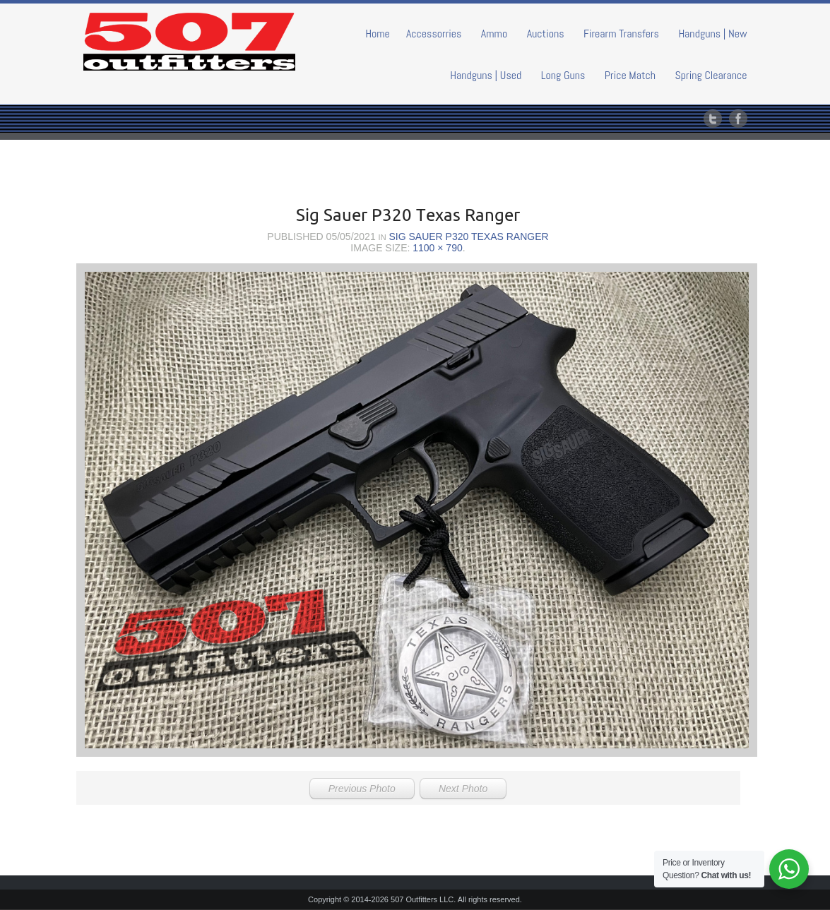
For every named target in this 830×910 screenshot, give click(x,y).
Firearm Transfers (621, 33)
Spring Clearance (711, 75)
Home (377, 33)
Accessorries (434, 33)
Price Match (630, 75)
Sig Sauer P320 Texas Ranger (468, 236)
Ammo (494, 33)
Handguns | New (712, 33)
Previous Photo (362, 788)
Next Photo (463, 788)
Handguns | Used (485, 75)
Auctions (545, 33)
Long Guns (563, 75)
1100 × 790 (437, 247)
